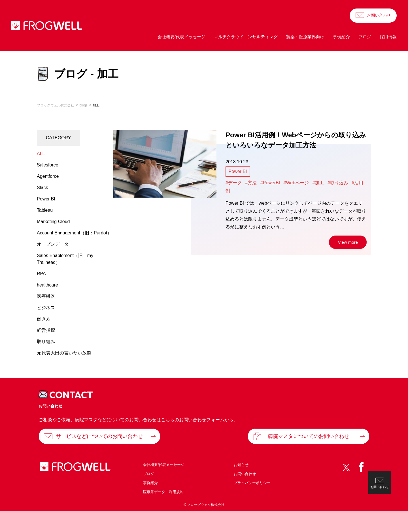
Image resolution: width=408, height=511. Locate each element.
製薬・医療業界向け (305, 36)
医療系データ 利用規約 (163, 492)
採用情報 (388, 36)
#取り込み (338, 182)
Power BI (238, 171)
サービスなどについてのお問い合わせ (99, 436)
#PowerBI (270, 182)
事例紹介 (341, 36)
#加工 (318, 182)
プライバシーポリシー (252, 483)
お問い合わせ (379, 15)
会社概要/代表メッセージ (181, 36)
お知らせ (241, 465)
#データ (234, 182)
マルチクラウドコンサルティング (246, 36)
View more (348, 242)
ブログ (364, 36)
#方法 (251, 182)
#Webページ (296, 182)
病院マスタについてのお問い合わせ (308, 436)
